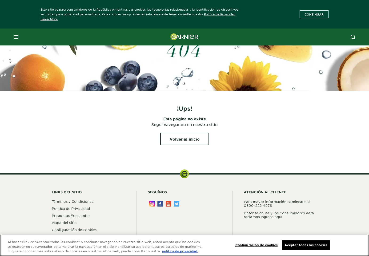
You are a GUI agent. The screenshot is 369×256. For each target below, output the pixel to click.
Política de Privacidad (219, 14)
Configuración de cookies (74, 230)
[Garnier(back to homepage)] (184, 37)
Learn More (49, 19)
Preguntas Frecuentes (71, 215)
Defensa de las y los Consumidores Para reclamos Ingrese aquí (279, 215)
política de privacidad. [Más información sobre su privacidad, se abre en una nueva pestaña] (180, 251)
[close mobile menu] (16, 37)
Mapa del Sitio (64, 222)
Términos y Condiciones (72, 201)
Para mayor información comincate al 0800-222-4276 (277, 203)
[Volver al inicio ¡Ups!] (184, 139)
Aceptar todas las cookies (306, 245)
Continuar (314, 14)
